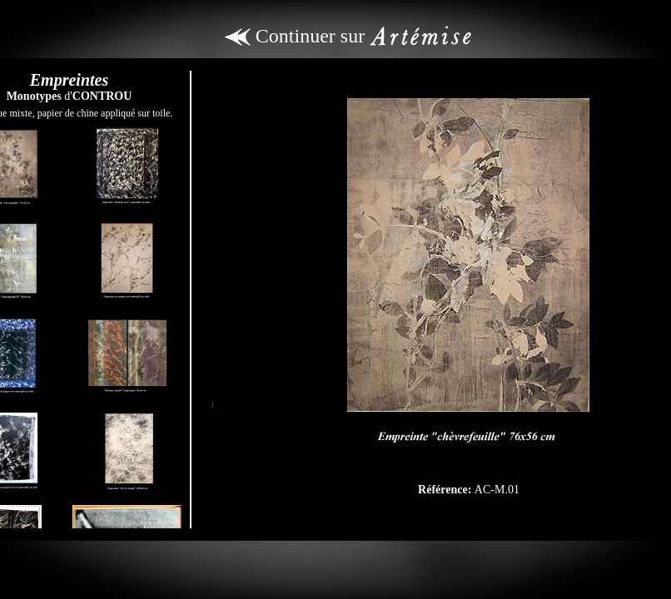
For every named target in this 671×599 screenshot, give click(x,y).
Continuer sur (348, 36)
